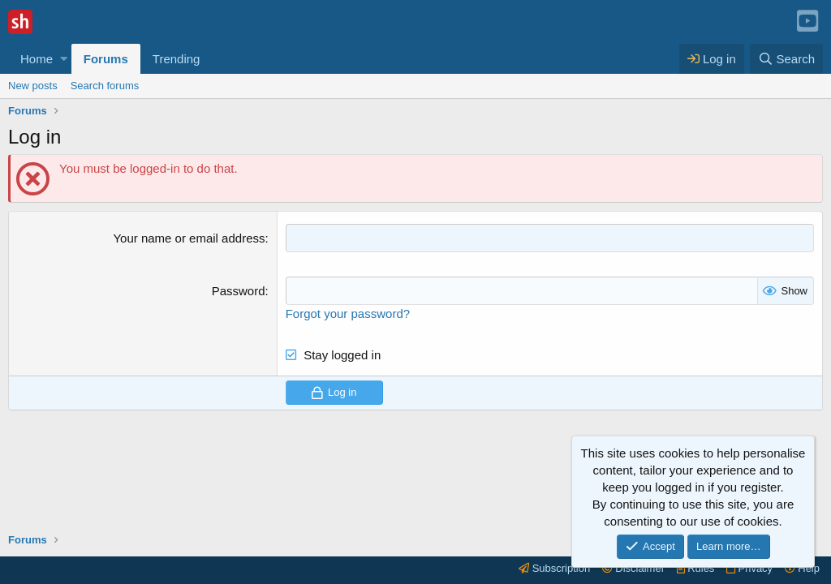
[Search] (786, 59)
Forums (106, 59)
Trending (176, 59)
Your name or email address (189, 238)
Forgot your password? (348, 313)
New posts (33, 85)
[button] (63, 59)
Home (36, 59)
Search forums (105, 85)
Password (238, 291)
